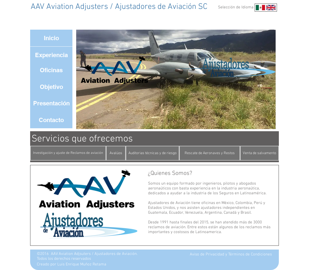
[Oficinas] (51, 70)
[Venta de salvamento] (259, 153)
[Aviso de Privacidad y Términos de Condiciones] (231, 254)
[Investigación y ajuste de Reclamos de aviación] (68, 153)
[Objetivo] (51, 86)
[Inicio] (51, 38)
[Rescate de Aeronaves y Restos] (209, 153)
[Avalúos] (116, 153)
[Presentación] (51, 103)
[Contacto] (51, 120)
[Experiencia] (51, 55)
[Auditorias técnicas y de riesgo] (152, 153)
